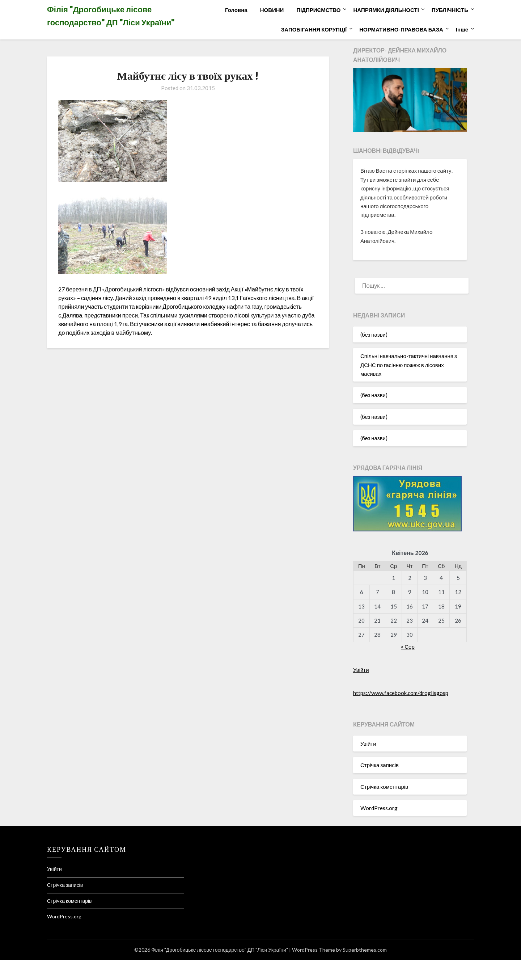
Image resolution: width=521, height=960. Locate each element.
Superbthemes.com (365, 950)
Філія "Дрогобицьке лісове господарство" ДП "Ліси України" (111, 15)
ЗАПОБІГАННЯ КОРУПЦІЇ (314, 29)
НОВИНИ (272, 10)
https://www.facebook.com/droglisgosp (400, 693)
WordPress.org (379, 808)
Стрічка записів (379, 765)
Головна (236, 10)
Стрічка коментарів (384, 786)
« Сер (408, 646)
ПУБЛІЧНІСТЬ (450, 10)
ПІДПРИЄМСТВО (318, 10)
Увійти (361, 669)
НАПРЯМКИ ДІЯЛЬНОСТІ (386, 10)
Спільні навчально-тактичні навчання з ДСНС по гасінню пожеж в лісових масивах (408, 365)
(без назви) (373, 334)
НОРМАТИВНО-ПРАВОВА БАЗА (401, 29)
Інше (462, 29)
